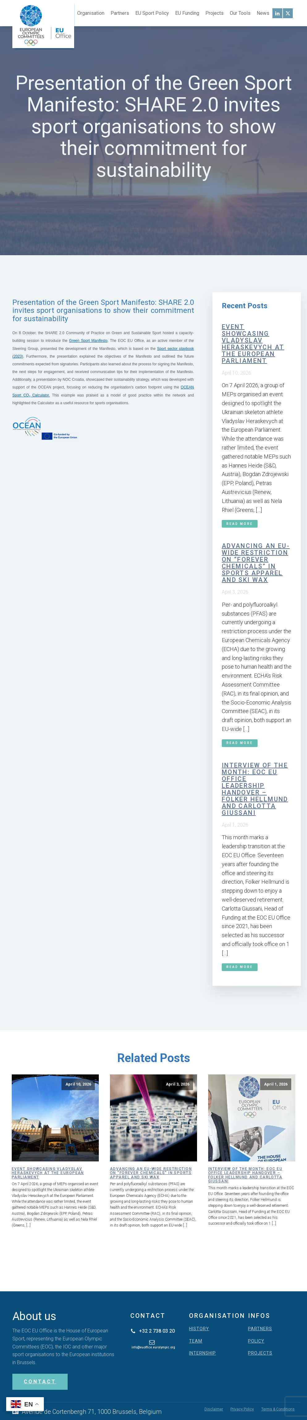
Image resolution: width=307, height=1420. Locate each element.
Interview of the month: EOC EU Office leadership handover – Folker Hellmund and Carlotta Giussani (255, 789)
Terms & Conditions (278, 1409)
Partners (120, 13)
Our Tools (240, 13)
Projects (214, 13)
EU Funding (187, 13)
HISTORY (199, 1329)
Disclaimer (213, 1409)
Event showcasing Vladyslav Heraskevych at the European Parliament (253, 343)
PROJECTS (260, 1353)
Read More (239, 523)
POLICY (256, 1341)
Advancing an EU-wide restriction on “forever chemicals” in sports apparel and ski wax (256, 562)
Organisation (90, 13)
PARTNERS (260, 1329)
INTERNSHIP (202, 1353)
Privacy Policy (242, 1409)
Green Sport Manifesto (88, 340)
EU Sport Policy (152, 13)
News (263, 13)
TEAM (195, 1341)
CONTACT (40, 1382)
